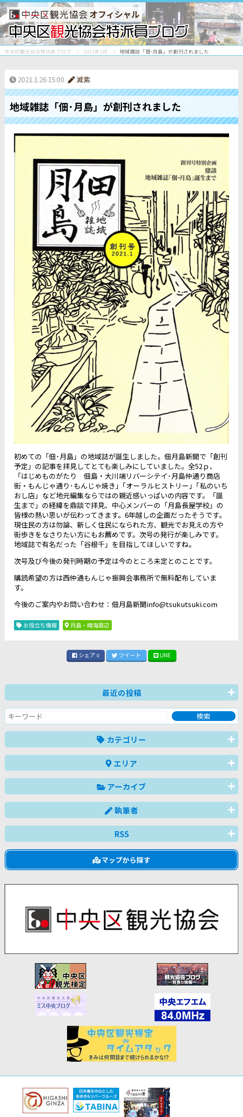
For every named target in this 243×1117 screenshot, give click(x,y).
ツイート (126, 655)
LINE (162, 655)
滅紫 (79, 79)
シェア (85, 655)
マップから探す (122, 860)
